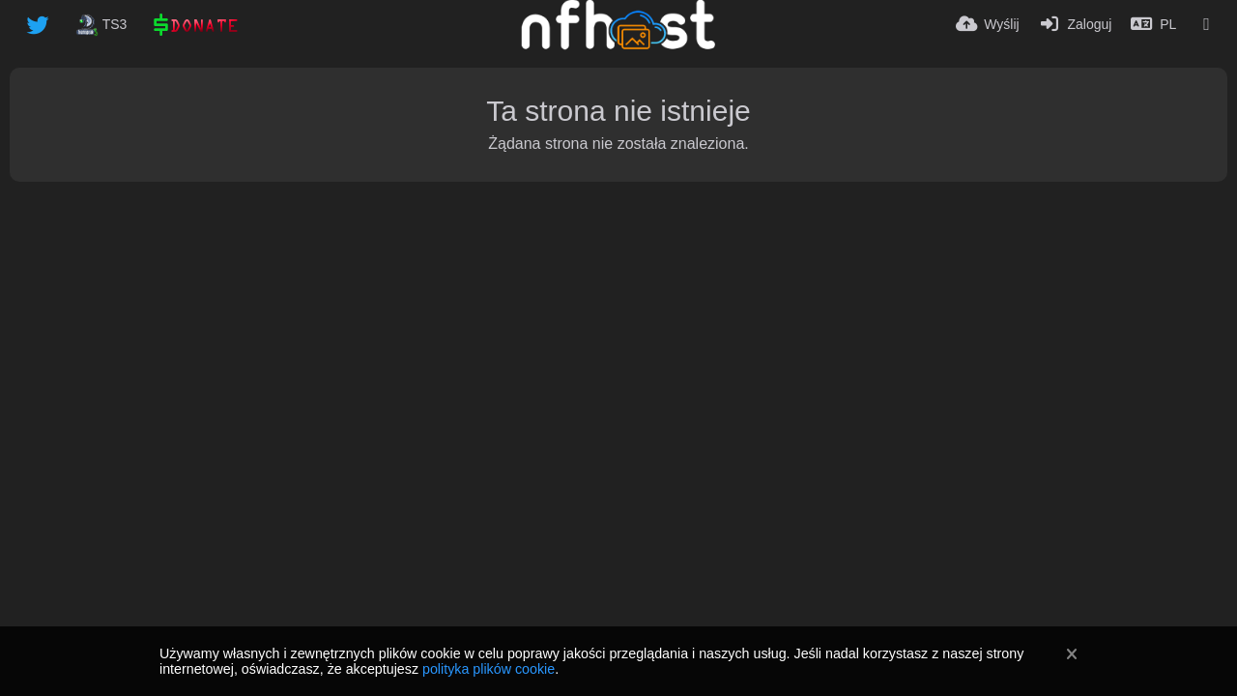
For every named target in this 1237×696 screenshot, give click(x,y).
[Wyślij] (988, 24)
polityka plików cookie (488, 669)
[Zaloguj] (1075, 24)
